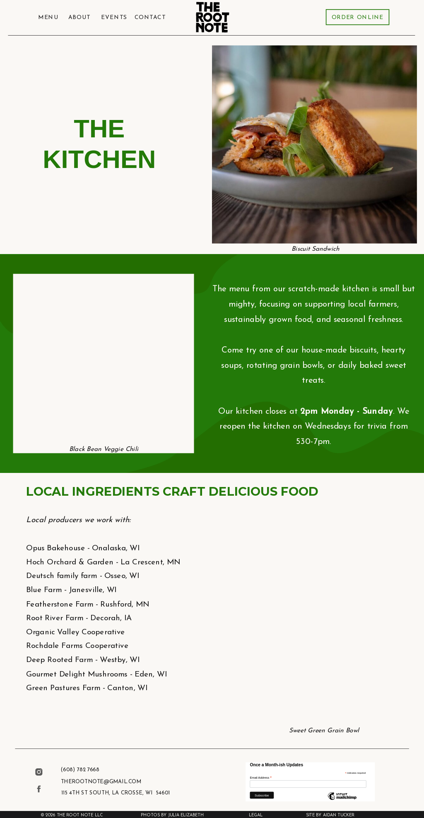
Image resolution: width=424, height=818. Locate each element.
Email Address (261, 777)
